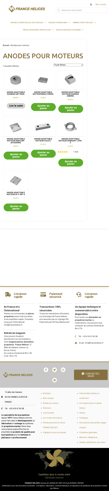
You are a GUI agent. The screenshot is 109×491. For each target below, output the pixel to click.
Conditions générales (88, 432)
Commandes (48, 413)
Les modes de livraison (52, 418)
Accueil (6, 45)
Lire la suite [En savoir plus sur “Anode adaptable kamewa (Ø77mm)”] (16, 105)
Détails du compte (50, 403)
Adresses (47, 408)
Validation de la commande (54, 432)
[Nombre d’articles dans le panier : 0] (91, 4)
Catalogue (83, 418)
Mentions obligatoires (88, 437)
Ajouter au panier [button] (43, 106)
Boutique (47, 393)
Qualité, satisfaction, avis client (92, 442)
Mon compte (101, 4)
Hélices (82, 413)
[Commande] (68, 65)
